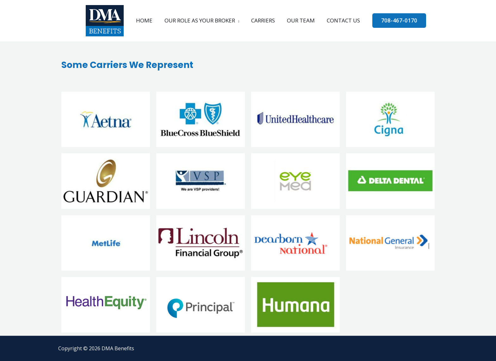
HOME (147, 20)
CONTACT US (340, 20)
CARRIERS (263, 20)
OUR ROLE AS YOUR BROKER (201, 20)
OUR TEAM (299, 20)
